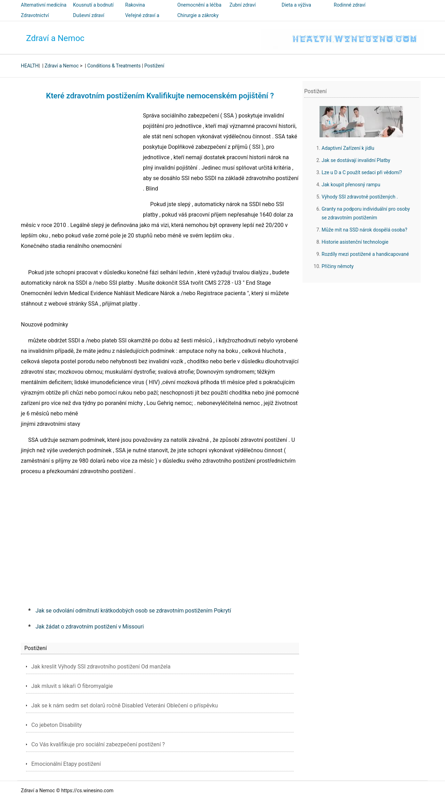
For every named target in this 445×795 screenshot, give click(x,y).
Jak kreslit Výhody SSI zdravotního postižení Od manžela (100, 666)
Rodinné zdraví (349, 5)
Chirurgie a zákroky (198, 15)
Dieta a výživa (296, 5)
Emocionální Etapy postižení (66, 764)
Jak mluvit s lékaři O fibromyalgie (72, 686)
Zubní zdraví (242, 5)
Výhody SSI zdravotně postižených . (360, 197)
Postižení (154, 65)
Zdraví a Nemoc (55, 38)
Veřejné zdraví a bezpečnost (142, 20)
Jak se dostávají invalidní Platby (356, 160)
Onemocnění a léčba (199, 5)
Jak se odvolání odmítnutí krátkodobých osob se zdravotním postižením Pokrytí (133, 610)
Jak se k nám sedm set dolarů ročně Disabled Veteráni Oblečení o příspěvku (124, 705)
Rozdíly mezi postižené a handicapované (365, 254)
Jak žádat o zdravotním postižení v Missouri (89, 626)
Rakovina (135, 5)
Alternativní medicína (43, 5)
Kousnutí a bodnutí (93, 5)
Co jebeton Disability (56, 725)
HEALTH (30, 65)
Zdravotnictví (35, 15)
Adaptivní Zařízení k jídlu (348, 148)
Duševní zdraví (88, 15)
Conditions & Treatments (114, 65)
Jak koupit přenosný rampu (351, 184)
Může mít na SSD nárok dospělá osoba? (364, 230)
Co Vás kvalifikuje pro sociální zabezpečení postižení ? (98, 744)
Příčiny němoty (338, 266)
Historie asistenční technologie (355, 242)
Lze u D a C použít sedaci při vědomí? (362, 172)
